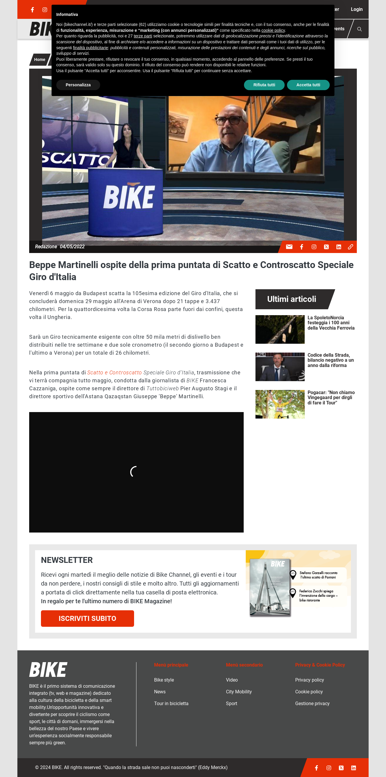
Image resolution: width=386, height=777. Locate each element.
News (160, 692)
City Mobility (239, 692)
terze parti (143, 36)
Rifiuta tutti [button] (264, 84)
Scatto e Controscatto (114, 372)
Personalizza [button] (78, 84)
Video (232, 680)
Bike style (164, 680)
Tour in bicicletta (171, 703)
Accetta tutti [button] (308, 84)
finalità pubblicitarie (90, 47)
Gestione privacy (312, 703)
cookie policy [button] (273, 30)
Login (357, 9)
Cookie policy (309, 692)
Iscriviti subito (87, 618)
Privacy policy (309, 680)
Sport (231, 703)
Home (39, 59)
